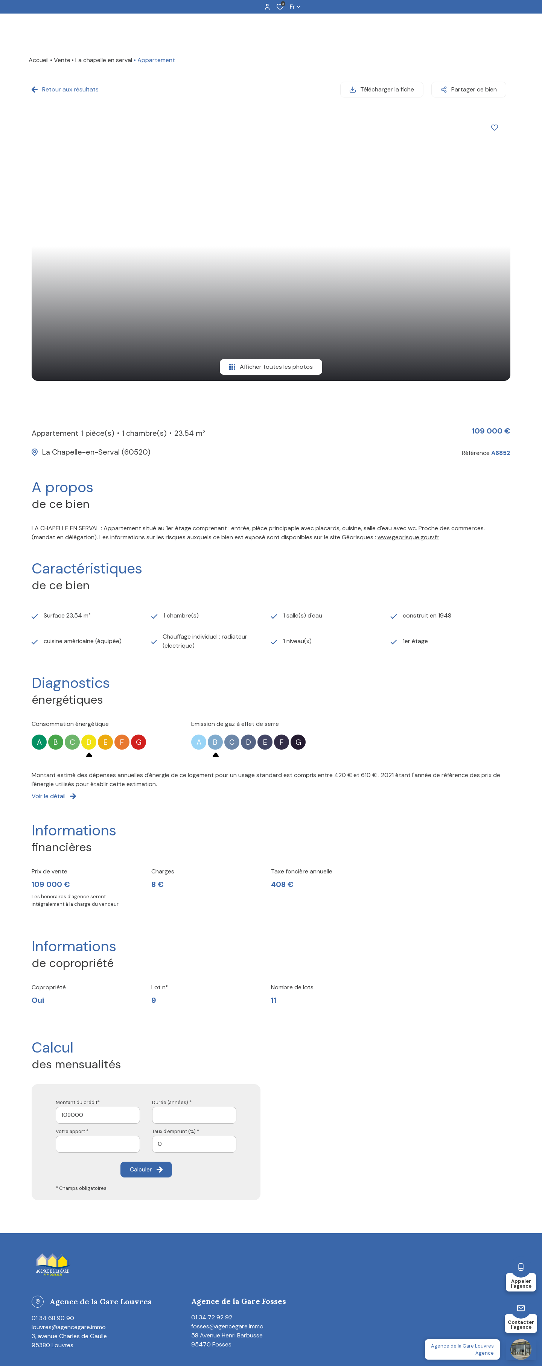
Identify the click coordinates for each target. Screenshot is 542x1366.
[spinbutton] (194, 1140)
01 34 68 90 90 (53, 1314)
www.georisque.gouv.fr (408, 533)
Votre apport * (72, 1127)
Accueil (39, 60)
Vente (62, 60)
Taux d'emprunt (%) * (175, 1127)
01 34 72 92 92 (211, 1313)
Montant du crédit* (78, 1098)
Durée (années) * (172, 1098)
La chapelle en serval (103, 60)
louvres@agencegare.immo (69, 1323)
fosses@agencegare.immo (227, 1322)
